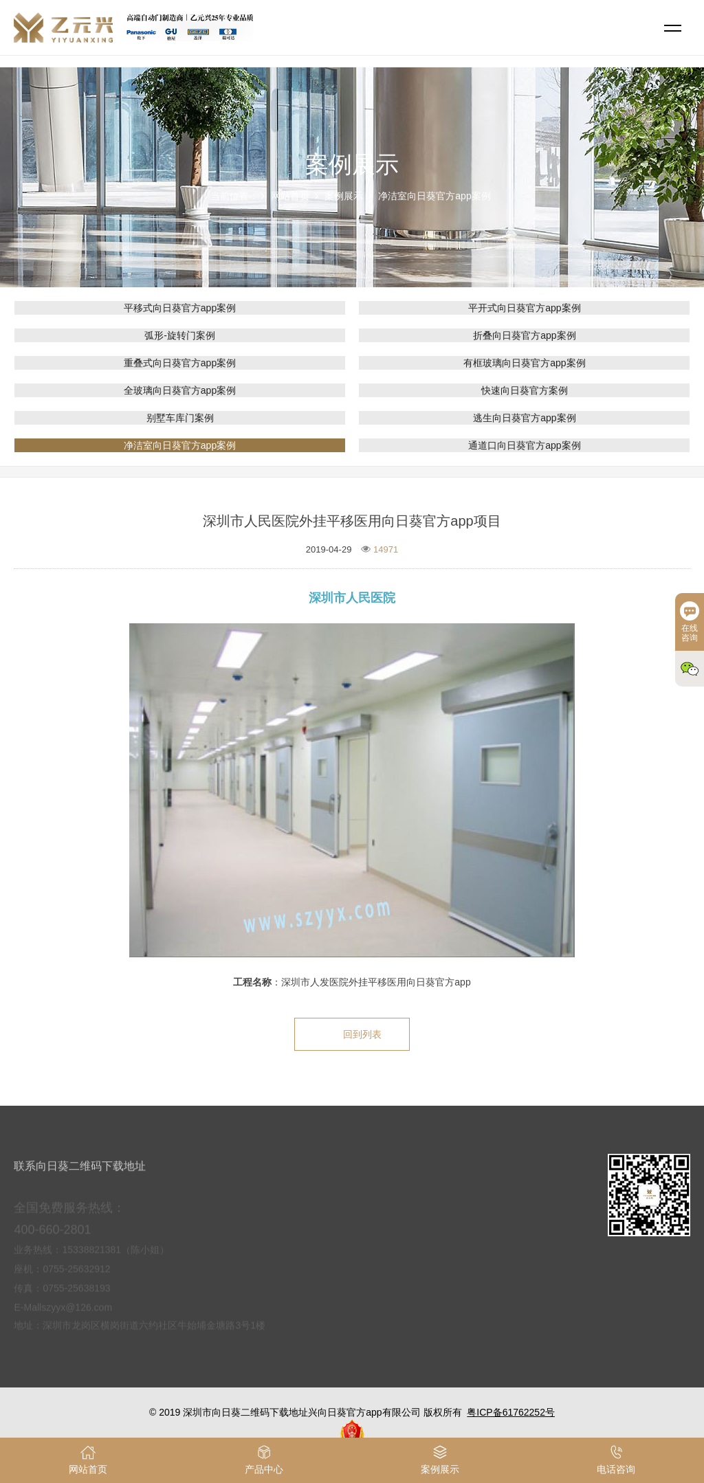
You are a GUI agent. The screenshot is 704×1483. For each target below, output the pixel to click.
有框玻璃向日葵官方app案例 (524, 362)
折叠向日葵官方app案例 (524, 335)
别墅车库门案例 (180, 417)
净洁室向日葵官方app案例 (434, 195)
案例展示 (343, 195)
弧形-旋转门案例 (179, 335)
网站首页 (290, 195)
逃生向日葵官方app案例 (524, 417)
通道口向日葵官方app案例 (524, 445)
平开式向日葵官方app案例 (524, 307)
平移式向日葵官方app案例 (180, 307)
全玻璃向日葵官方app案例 (180, 390)
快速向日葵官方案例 (524, 390)
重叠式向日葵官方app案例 (180, 362)
